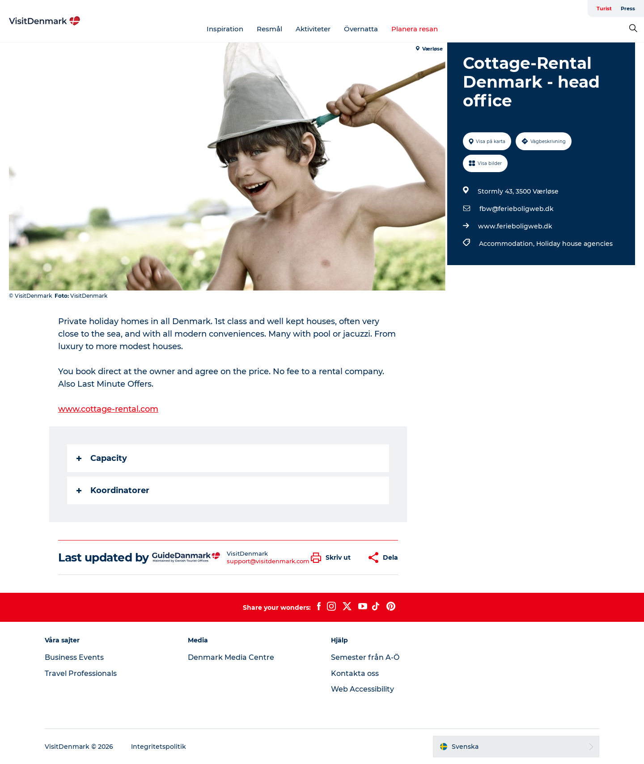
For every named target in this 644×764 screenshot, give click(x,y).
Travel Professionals (81, 673)
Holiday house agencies (574, 244)
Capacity (101, 458)
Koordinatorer (112, 490)
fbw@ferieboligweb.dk (516, 209)
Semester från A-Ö (365, 657)
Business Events (74, 657)
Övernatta (361, 29)
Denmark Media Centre (231, 657)
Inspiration (225, 29)
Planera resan (414, 29)
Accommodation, (507, 244)
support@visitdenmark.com (268, 561)
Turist (604, 8)
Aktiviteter (313, 29)
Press (628, 8)
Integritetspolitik (158, 747)
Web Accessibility (362, 689)
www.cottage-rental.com (108, 409)
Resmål (269, 29)
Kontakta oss (355, 673)
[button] (333, 558)
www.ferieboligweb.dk (515, 226)
